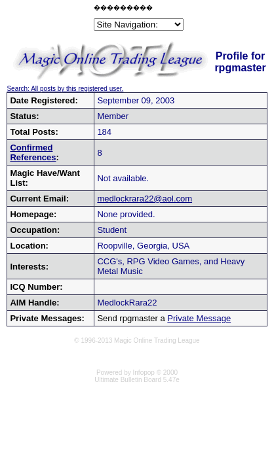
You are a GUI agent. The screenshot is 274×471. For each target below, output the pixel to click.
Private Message (199, 318)
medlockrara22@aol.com (144, 198)
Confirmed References (33, 152)
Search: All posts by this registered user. (65, 88)
